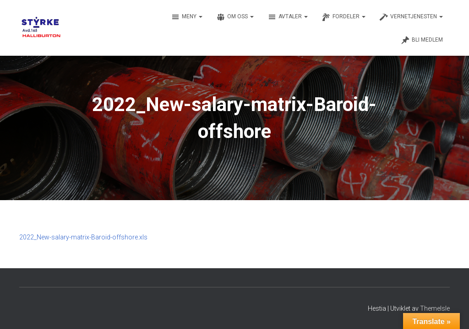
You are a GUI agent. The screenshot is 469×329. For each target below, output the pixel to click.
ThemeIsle (435, 308)
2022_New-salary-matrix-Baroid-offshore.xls (83, 237)
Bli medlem (422, 40)
